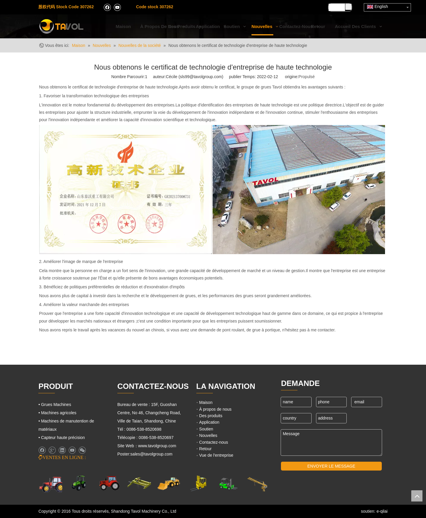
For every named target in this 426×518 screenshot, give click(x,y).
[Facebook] (107, 7)
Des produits (211, 415)
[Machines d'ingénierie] (168, 483)
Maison (206, 402)
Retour (205, 448)
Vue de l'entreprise (216, 455)
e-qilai (381, 511)
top (416, 495)
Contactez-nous (213, 442)
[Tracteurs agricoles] (109, 483)
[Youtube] (117, 7)
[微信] (82, 450)
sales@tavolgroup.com (151, 454)
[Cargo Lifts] (198, 483)
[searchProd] (336, 7)
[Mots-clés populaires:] (348, 7)
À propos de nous (215, 409)
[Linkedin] (62, 450)
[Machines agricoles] (51, 484)
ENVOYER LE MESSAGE (331, 466)
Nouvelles (208, 435)
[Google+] (52, 450)
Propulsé (306, 76)
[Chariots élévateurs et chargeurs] (227, 483)
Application (209, 422)
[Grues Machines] (139, 483)
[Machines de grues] (257, 483)
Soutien (206, 429)
